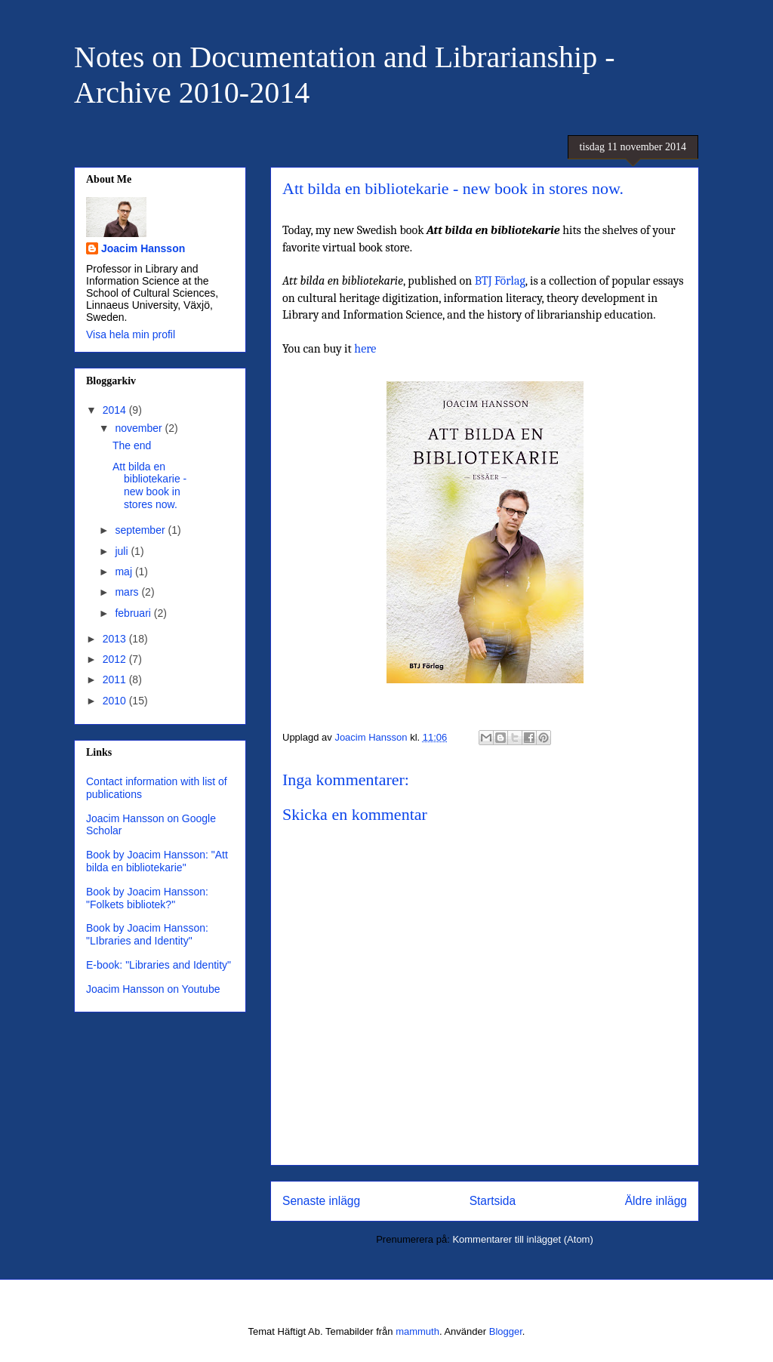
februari (134, 613)
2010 (116, 701)
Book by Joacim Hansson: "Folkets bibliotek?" (147, 898)
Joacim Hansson (143, 248)
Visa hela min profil (130, 334)
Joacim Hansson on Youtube (153, 989)
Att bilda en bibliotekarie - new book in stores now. (149, 485)
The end (131, 445)
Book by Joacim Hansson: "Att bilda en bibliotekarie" (157, 861)
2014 (116, 410)
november (140, 428)
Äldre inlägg (656, 1200)
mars (128, 592)
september (141, 530)
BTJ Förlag (500, 281)
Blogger (505, 1331)
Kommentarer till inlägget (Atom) (522, 1239)
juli (123, 551)
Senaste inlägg (321, 1200)
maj (124, 571)
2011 (116, 679)
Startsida (493, 1200)
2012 (116, 659)
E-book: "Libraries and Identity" (158, 965)
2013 (116, 639)
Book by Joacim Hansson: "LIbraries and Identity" (147, 934)
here (365, 349)
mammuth (417, 1331)
